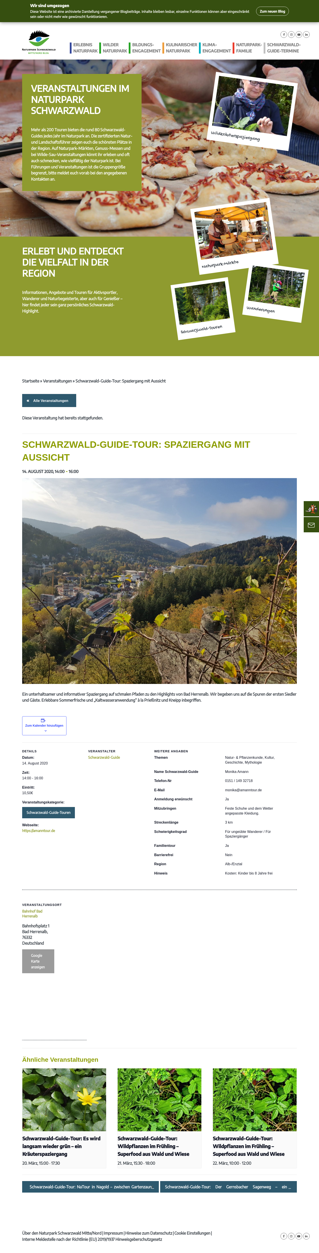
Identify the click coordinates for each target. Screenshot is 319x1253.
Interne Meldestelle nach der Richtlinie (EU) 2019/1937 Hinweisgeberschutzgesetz (92, 1239)
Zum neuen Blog (272, 11)
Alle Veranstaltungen (50, 401)
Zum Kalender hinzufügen (44, 725)
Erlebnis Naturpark (85, 47)
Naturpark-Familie (249, 47)
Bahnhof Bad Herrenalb (32, 913)
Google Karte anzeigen (38, 961)
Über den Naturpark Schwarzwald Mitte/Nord (61, 1233)
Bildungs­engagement (146, 47)
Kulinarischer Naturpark (181, 47)
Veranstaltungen (57, 380)
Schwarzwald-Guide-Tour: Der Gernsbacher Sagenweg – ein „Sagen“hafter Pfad (226, 1186)
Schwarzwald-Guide (104, 757)
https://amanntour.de (38, 830)
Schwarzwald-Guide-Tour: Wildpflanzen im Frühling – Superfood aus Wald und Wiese (153, 1146)
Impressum (113, 1233)
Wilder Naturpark (115, 47)
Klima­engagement (216, 47)
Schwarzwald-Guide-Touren (48, 812)
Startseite (30, 380)
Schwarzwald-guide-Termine (284, 47)
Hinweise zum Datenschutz (148, 1233)
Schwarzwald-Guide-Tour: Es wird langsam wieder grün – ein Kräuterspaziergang (61, 1146)
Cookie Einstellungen (192, 1233)
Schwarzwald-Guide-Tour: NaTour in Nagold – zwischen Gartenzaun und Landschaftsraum (91, 1186)
